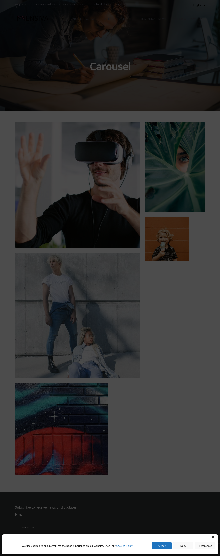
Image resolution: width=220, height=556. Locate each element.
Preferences (205, 545)
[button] (213, 537)
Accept (162, 545)
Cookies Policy (124, 545)
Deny (183, 545)
